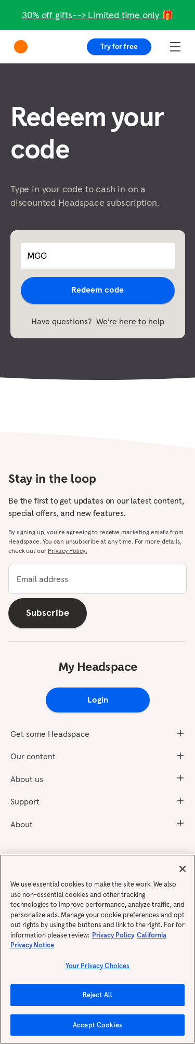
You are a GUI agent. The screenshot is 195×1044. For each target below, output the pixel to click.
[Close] (182, 872)
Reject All (97, 998)
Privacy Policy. (67, 550)
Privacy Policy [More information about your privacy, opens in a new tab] (113, 938)
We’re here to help (130, 321)
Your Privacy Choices (98, 968)
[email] (97, 579)
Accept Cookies (97, 1028)
